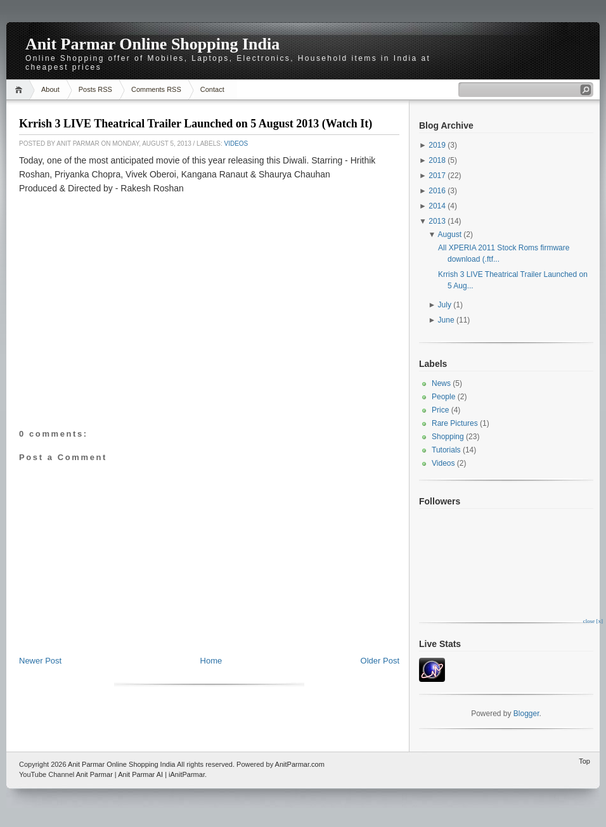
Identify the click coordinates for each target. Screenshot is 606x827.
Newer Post (40, 660)
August (449, 234)
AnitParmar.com (300, 764)
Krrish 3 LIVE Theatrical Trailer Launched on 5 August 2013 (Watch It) (195, 123)
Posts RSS (95, 89)
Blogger (526, 713)
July (444, 304)
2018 (437, 160)
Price (440, 410)
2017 (437, 175)
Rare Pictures (455, 423)
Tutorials (446, 450)
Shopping (448, 436)
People (443, 396)
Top (584, 761)
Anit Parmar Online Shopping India (152, 44)
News (441, 383)
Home (20, 89)
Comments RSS (156, 89)
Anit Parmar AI (140, 774)
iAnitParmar (187, 774)
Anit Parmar (94, 774)
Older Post (380, 660)
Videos (236, 143)
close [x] (593, 621)
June (446, 320)
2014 (437, 206)
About (50, 89)
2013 (437, 221)
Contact (212, 89)
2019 (437, 145)
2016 (437, 190)
